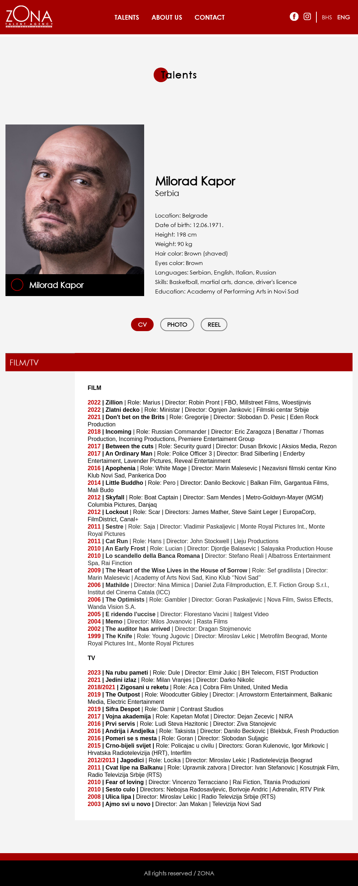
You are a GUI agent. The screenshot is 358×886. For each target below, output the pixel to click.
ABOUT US (166, 17)
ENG (343, 17)
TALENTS (127, 17)
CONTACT (210, 17)
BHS (327, 17)
